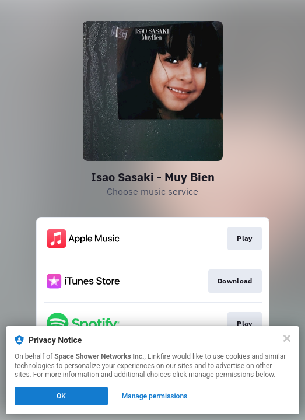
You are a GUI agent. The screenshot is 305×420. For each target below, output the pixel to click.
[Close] (287, 338)
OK (61, 396)
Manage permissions (155, 396)
